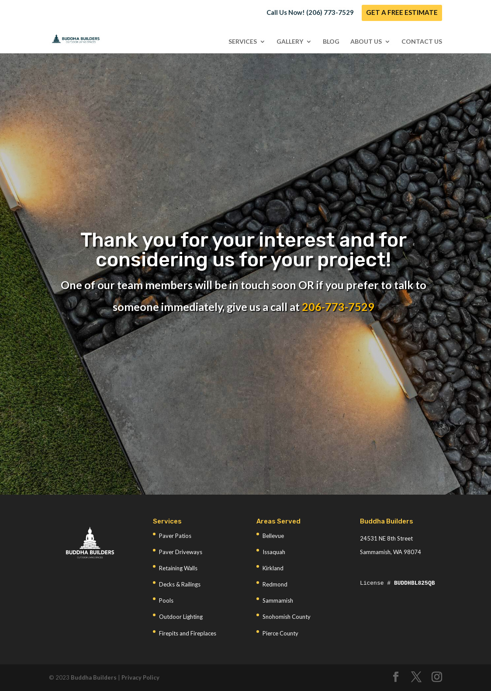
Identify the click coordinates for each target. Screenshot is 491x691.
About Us (366, 41)
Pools (166, 600)
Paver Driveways (180, 551)
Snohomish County (287, 616)
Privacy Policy (140, 677)
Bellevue (273, 535)
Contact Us (421, 41)
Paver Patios (175, 535)
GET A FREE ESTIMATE (402, 12)
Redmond (275, 584)
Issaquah (274, 551)
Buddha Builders (94, 677)
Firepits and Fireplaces (187, 633)
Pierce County (280, 633)
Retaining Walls (178, 568)
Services (242, 41)
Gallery (290, 41)
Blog (331, 41)
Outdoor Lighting (181, 616)
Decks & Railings (180, 584)
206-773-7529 (338, 306)
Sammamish (278, 600)
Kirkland (273, 568)
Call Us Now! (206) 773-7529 (310, 12)
